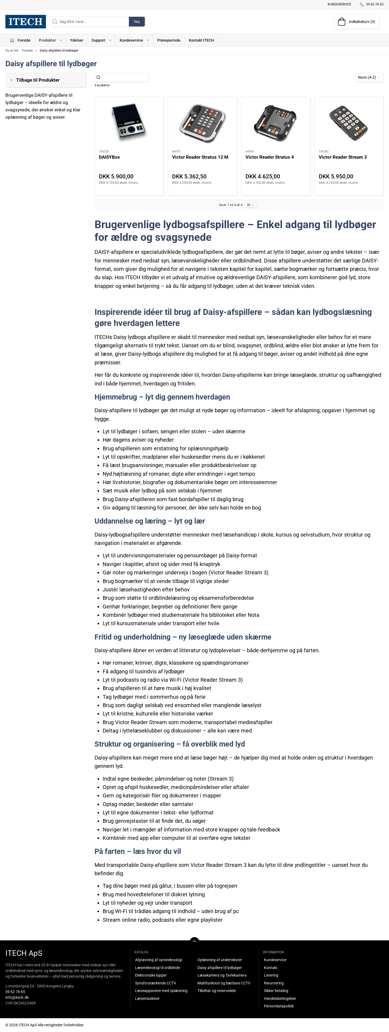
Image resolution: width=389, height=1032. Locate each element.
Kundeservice (339, 4)
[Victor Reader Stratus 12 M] (202, 123)
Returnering (274, 983)
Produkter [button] (51, 40)
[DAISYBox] (129, 123)
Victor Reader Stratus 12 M (200, 157)
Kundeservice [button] (135, 40)
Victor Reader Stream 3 (343, 157)
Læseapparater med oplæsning (161, 990)
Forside (27, 50)
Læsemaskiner (147, 998)
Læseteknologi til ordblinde (157, 968)
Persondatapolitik (279, 1006)
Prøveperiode (168, 40)
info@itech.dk (17, 997)
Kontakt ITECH (201, 40)
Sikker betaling (276, 990)
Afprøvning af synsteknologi (158, 960)
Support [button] (102, 40)
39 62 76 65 (15, 992)
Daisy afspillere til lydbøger (219, 968)
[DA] (25, 21)
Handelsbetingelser (280, 998)
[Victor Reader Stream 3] (349, 123)
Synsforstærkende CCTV (155, 983)
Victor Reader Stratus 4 (270, 157)
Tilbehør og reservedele (216, 990)
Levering (271, 975)
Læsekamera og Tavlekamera (222, 975)
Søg (137, 22)
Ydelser (76, 40)
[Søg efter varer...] (124, 77)
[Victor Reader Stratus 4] (276, 123)
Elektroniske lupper (151, 975)
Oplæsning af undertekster (219, 960)
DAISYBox (109, 157)
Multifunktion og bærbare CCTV (223, 983)
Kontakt (270, 968)
